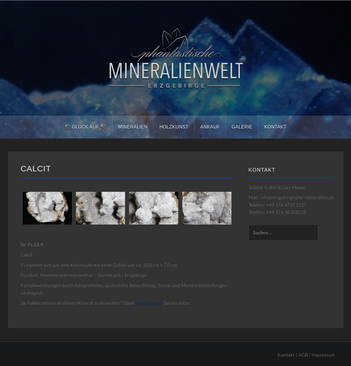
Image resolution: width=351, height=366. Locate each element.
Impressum (323, 354)
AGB (303, 354)
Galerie (241, 126)
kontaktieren (149, 303)
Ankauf (210, 126)
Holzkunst (173, 126)
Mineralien (133, 126)
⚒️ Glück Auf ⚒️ (85, 126)
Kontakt (275, 126)
